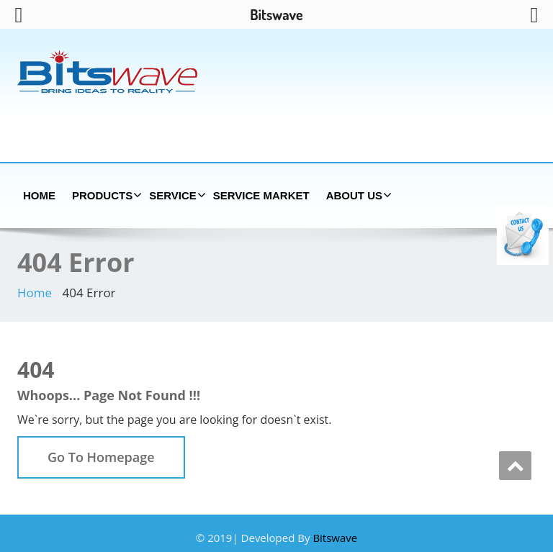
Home (39, 195)
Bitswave (335, 537)
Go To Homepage (101, 457)
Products (105, 195)
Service (175, 195)
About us (357, 195)
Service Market (261, 195)
